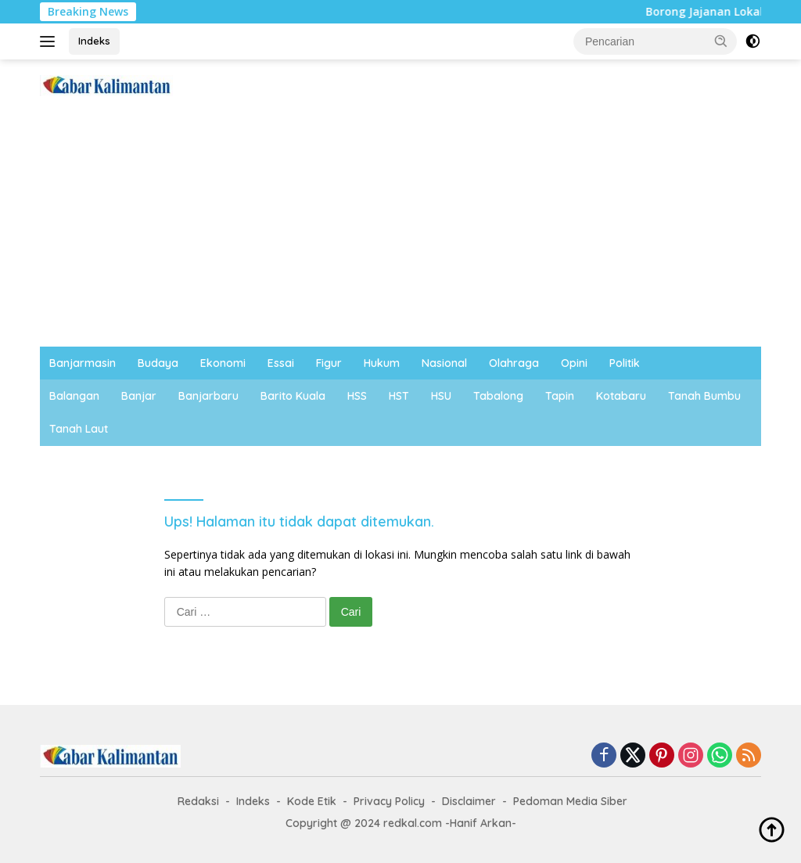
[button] (721, 40)
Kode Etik (311, 801)
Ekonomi (223, 363)
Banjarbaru (208, 396)
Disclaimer (469, 801)
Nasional (444, 363)
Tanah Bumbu (704, 396)
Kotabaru (621, 396)
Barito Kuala (292, 396)
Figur (329, 363)
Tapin (559, 396)
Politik (624, 363)
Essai (281, 363)
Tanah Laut (78, 429)
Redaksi (198, 801)
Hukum (382, 363)
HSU (441, 396)
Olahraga (514, 363)
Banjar (138, 396)
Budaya (158, 363)
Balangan (74, 396)
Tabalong (498, 396)
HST (399, 396)
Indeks (94, 40)
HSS (357, 396)
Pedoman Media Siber (570, 801)
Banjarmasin (82, 363)
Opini (574, 363)
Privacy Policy (389, 801)
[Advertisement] (400, 229)
